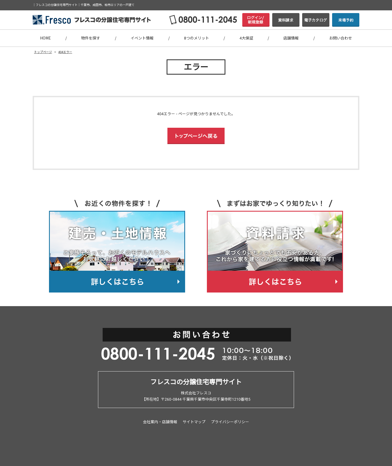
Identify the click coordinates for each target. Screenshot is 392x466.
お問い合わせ (340, 38)
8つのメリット (196, 38)
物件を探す (90, 38)
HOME (45, 38)
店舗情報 (291, 38)
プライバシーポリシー (230, 422)
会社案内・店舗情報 (160, 422)
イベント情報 (142, 38)
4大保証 (246, 38)
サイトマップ (194, 422)
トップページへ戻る (196, 136)
